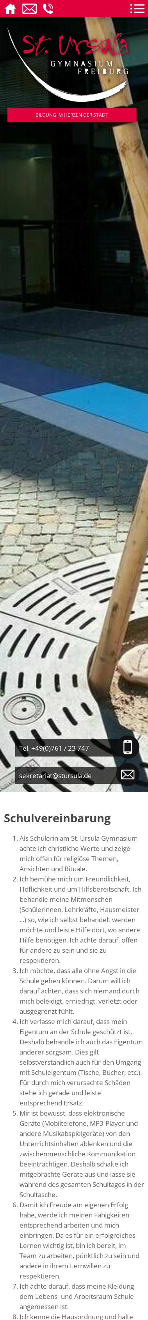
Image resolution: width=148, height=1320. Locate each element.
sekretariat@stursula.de (55, 775)
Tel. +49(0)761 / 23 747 (54, 748)
